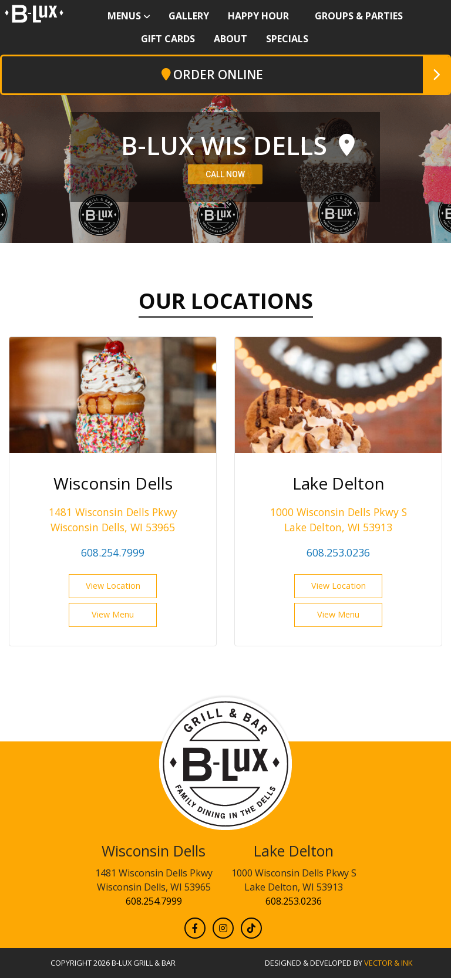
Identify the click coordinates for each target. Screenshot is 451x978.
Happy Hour (258, 15)
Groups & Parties (359, 15)
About (230, 38)
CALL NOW (225, 174)
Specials (287, 38)
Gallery (189, 15)
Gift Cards (168, 38)
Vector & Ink (388, 962)
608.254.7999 (112, 552)
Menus (124, 15)
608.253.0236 (338, 552)
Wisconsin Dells (154, 851)
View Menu (113, 614)
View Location (113, 585)
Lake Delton (294, 851)
